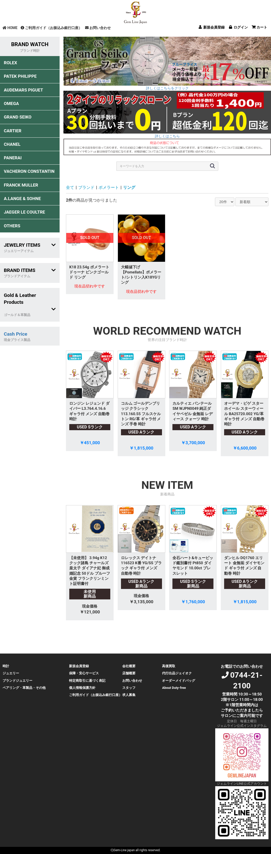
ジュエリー (11, 673)
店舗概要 (129, 673)
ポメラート (109, 187)
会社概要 (129, 666)
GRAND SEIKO (17, 117)
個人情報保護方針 (82, 688)
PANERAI (13, 157)
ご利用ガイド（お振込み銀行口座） (51, 28)
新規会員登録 (79, 666)
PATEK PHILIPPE (20, 76)
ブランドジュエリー (17, 680)
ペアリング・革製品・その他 (24, 688)
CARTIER (12, 130)
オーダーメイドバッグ (178, 680)
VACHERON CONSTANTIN (29, 171)
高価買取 (168, 666)
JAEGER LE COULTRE (24, 212)
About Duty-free (174, 688)
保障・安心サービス (84, 673)
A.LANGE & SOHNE (22, 198)
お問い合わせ (98, 28)
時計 (6, 666)
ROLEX (10, 62)
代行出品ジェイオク (177, 673)
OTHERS (12, 225)
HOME (10, 28)
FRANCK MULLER (21, 185)
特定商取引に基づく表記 (87, 680)
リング (129, 187)
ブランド (86, 187)
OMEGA (11, 103)
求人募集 (129, 695)
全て (70, 187)
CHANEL (12, 144)
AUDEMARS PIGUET (23, 90)
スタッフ (129, 688)
